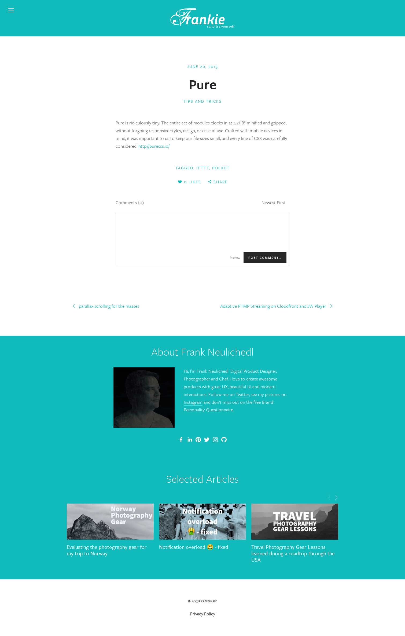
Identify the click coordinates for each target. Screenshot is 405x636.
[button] (329, 497)
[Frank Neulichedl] (189, 439)
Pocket (221, 168)
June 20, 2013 (202, 66)
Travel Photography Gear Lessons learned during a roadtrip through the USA (293, 553)
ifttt (202, 168)
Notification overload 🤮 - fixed (193, 546)
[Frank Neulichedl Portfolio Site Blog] (181, 439)
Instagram (193, 402)
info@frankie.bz (202, 601)
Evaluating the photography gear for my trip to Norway (107, 550)
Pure (202, 84)
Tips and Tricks (202, 101)
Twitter (242, 394)
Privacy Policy (202, 614)
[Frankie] (198, 439)
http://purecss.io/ (154, 146)
